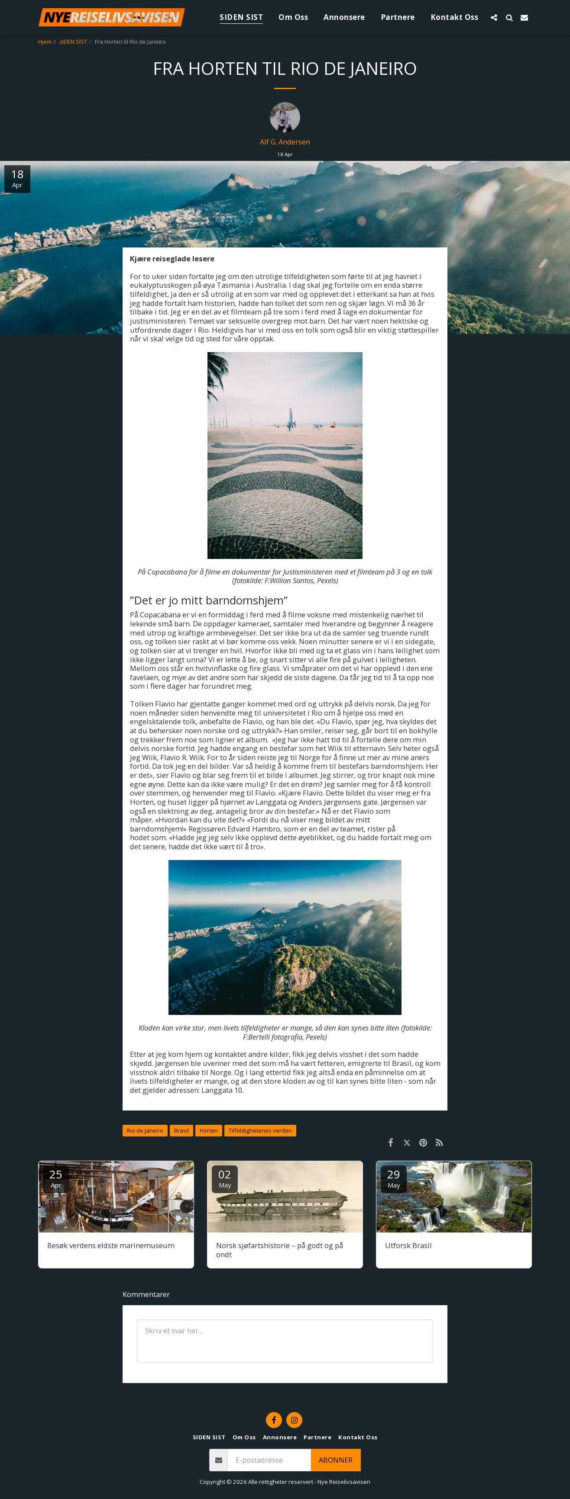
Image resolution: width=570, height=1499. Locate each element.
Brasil (181, 1130)
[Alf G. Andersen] (285, 119)
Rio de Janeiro (145, 1130)
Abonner (336, 1460)
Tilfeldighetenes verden (260, 1130)
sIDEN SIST (73, 41)
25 (56, 1177)
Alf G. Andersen (285, 142)
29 (394, 1177)
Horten (209, 1130)
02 (225, 1177)
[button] (494, 17)
